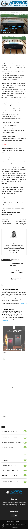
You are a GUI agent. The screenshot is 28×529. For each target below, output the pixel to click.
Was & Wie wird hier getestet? (13, 521)
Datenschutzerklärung (6, 524)
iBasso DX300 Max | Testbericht (9, 453)
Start (2, 12)
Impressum (19, 523)
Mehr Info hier (23, 303)
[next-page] (5, 285)
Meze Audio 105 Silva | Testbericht (9, 481)
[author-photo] (14, 237)
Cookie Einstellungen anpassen (19, 524)
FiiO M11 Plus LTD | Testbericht (9, 431)
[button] (2, 9)
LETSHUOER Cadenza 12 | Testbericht (10, 475)
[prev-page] (2, 285)
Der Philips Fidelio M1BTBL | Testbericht (6, 222)
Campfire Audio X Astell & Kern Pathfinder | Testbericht (11, 459)
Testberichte (6, 12)
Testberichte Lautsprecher (16, 12)
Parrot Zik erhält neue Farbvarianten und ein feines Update (21, 223)
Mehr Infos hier (5, 320)
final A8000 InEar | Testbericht (8, 465)
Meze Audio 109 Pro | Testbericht (9, 437)
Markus (4, 32)
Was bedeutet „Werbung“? (10, 523)
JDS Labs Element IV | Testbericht (9, 470)
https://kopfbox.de (14, 241)
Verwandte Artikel (6, 259)
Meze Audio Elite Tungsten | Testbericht (11, 442)
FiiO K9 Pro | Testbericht (7, 447)
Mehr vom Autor (16, 259)
